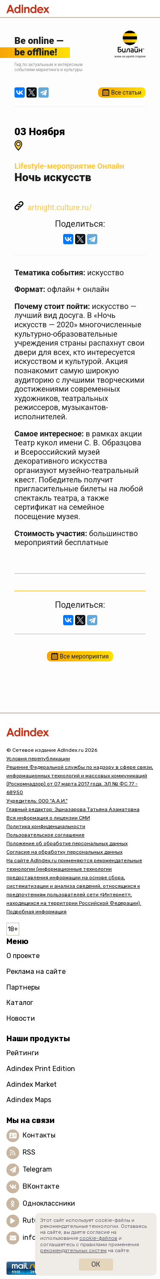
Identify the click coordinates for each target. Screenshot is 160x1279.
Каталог (19, 1003)
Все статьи (126, 92)
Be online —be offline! (39, 46)
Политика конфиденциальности (45, 826)
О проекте (23, 956)
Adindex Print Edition (40, 1069)
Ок (95, 1264)
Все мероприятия (84, 656)
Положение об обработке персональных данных (67, 843)
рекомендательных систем (73, 1250)
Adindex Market (31, 1084)
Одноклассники (49, 1203)
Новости (20, 1018)
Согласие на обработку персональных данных (64, 852)
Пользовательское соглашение (45, 835)
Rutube (34, 1220)
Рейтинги (22, 1053)
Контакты (39, 1135)
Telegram (37, 1169)
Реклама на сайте (36, 971)
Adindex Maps (28, 1100)
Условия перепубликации (38, 759)
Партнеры (23, 987)
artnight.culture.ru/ (60, 207)
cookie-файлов (98, 1238)
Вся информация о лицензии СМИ (48, 818)
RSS (29, 1152)
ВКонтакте (41, 1186)
